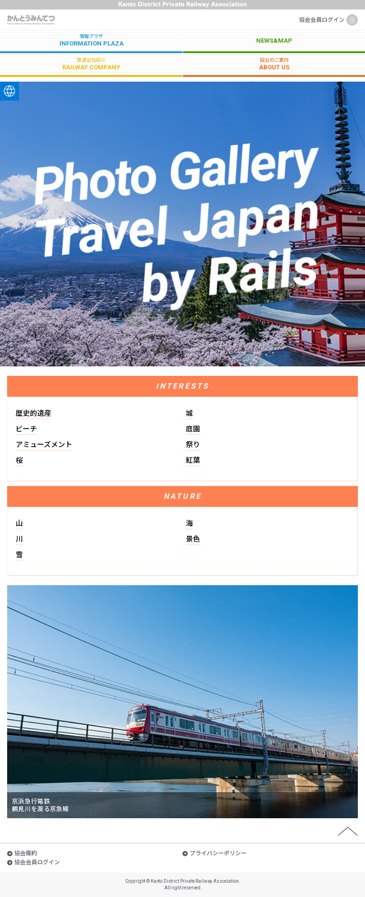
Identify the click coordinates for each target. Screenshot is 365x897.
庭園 (193, 429)
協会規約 (25, 853)
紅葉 (193, 460)
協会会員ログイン (322, 20)
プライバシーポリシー (218, 853)
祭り (193, 444)
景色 (193, 539)
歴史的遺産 (33, 413)
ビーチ (26, 429)
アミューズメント (44, 444)
